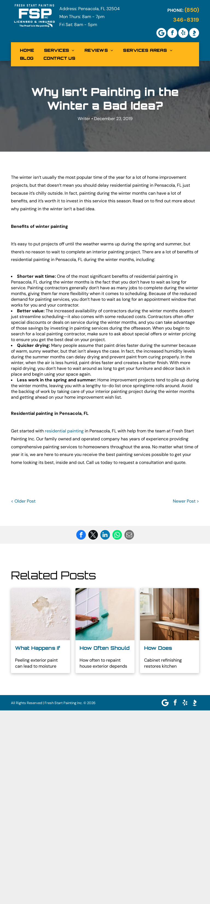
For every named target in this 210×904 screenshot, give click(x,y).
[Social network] (194, 33)
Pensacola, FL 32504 (99, 9)
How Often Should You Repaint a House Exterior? (105, 648)
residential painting (64, 431)
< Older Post (23, 501)
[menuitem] (27, 50)
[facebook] (172, 33)
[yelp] (183, 33)
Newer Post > (186, 501)
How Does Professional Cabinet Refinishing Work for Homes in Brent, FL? (167, 648)
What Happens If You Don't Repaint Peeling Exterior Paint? (39, 648)
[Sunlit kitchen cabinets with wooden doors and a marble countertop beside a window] (169, 614)
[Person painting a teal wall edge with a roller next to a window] (105, 614)
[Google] (161, 33)
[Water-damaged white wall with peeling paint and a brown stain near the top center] (40, 614)
